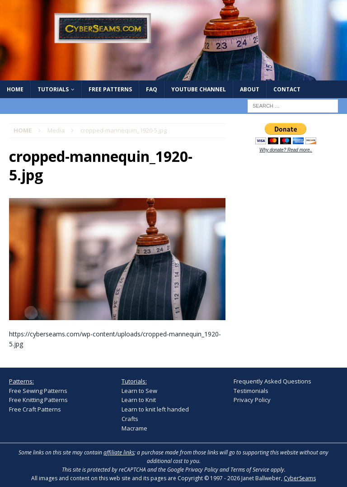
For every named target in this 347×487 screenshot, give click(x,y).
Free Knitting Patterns (38, 400)
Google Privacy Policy (192, 469)
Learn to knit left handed (155, 409)
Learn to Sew (139, 391)
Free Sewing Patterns (38, 391)
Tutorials (53, 89)
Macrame (134, 428)
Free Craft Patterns (35, 409)
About (249, 89)
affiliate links (118, 452)
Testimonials (251, 391)
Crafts (130, 419)
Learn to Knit (139, 400)
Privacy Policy (252, 400)
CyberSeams (300, 478)
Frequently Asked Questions (272, 381)
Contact (286, 89)
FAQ (151, 89)
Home (15, 89)
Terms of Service (249, 469)
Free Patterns (110, 89)
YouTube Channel (198, 89)
